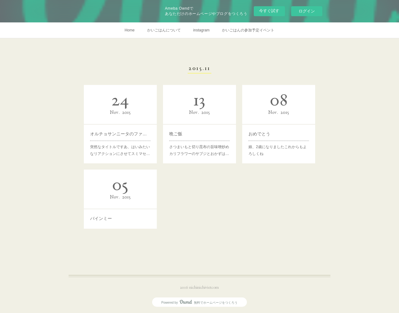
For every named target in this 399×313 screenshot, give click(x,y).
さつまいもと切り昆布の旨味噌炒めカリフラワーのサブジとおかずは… (199, 149)
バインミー (101, 217)
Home (130, 30)
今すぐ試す (269, 10)
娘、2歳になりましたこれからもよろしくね (277, 149)
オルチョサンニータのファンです (120, 133)
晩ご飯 (176, 133)
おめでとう (260, 133)
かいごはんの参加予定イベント (248, 30)
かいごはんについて (164, 30)
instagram (201, 30)
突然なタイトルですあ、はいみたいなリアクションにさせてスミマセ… (120, 149)
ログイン (307, 11)
